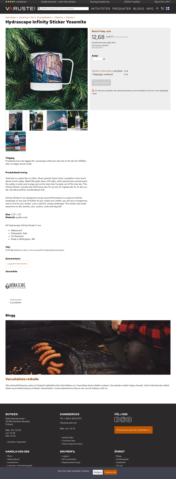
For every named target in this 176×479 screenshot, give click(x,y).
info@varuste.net (68, 422)
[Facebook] (116, 420)
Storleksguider (122, 459)
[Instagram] (122, 420)
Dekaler (70, 17)
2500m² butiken (132, 1)
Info (150, 8)
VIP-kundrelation (69, 459)
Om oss (119, 465)
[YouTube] (129, 420)
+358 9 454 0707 (73, 418)
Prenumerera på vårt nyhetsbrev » (133, 429)
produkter (121, 8)
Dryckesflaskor (45, 17)
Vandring (24, 17)
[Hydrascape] (16, 292)
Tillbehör (59, 17)
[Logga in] (157, 8)
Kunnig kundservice (100, 1)
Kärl (33, 17)
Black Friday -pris (101, 31)
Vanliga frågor (68, 437)
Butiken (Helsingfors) (102, 70)
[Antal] (97, 58)
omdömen (16, 1)
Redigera (98, 472)
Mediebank (121, 462)
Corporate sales (68, 440)
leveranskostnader (122, 37)
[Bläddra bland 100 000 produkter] (63, 8)
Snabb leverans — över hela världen (58, 1)
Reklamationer (13, 459)
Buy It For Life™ (162, 1)
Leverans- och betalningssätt (19, 465)
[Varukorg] (162, 8)
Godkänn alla (110, 472)
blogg (138, 8)
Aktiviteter (100, 8)
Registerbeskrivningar (71, 462)
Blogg (118, 456)
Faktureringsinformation (72, 443)
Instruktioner (12, 462)
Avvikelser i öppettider (16, 441)
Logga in (65, 456)
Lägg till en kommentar (17, 263)
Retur (9, 456)
